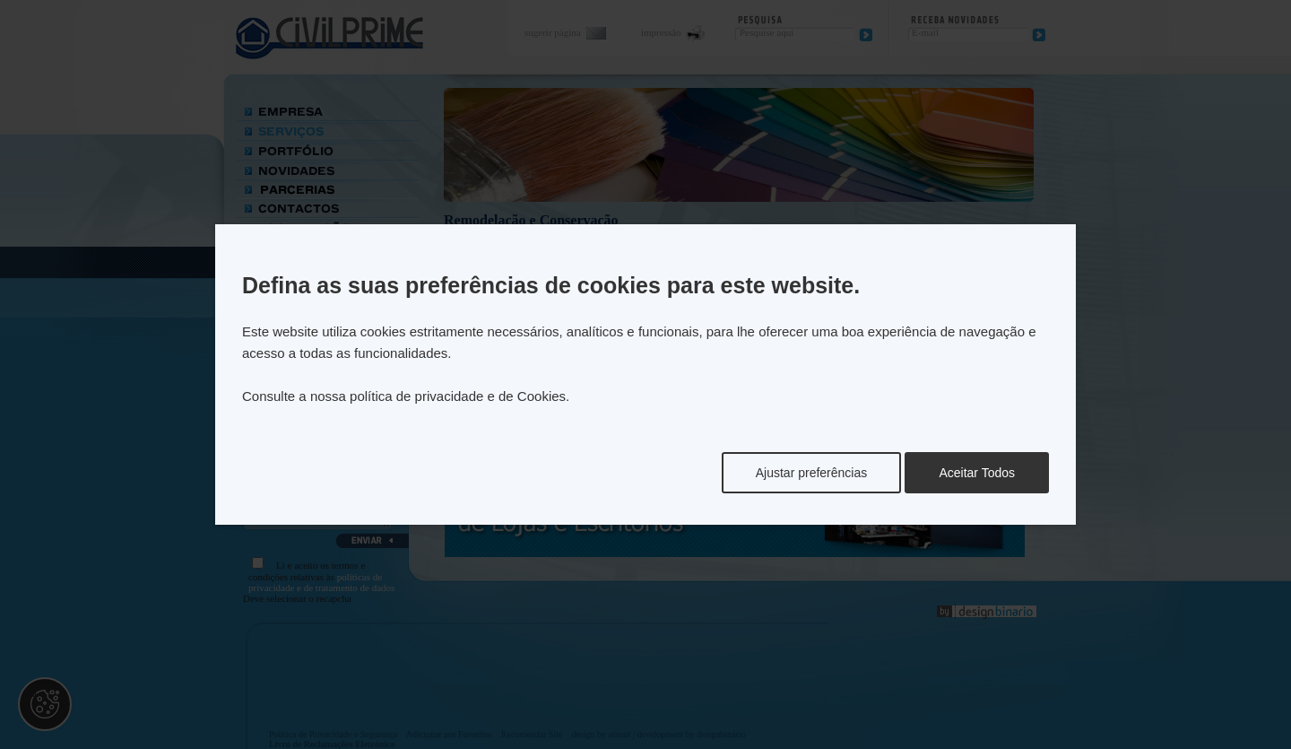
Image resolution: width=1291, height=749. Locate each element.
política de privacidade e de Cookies (458, 396)
